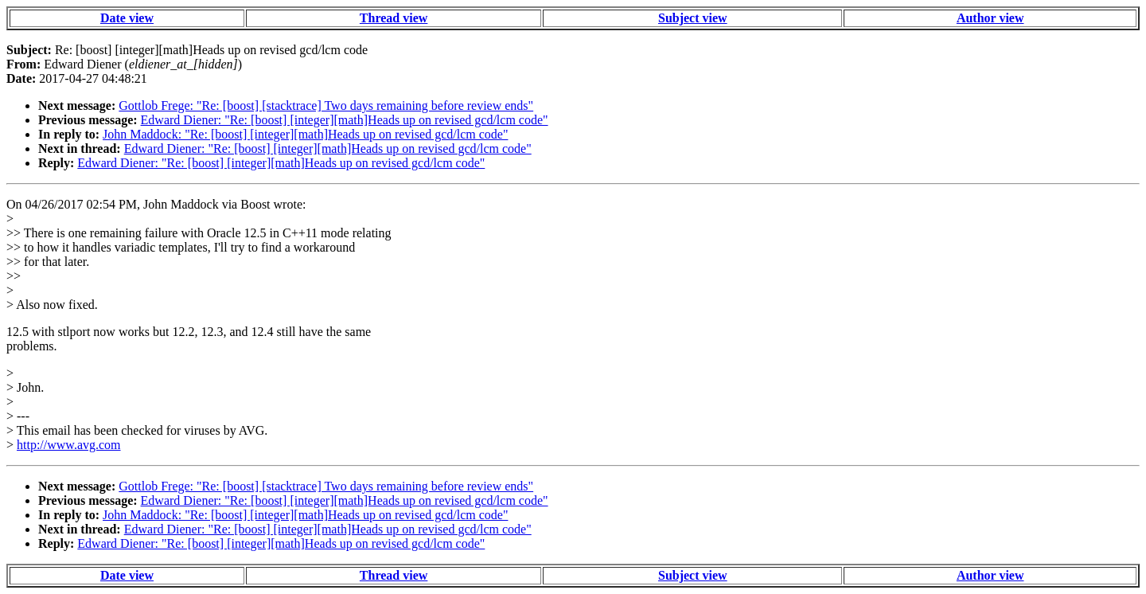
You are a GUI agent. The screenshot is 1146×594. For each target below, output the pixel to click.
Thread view (393, 18)
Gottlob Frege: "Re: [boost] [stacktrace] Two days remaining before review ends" (326, 105)
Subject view (692, 18)
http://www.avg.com (69, 444)
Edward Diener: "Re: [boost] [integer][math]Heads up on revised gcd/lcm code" (344, 120)
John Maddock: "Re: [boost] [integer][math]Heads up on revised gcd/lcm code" (305, 134)
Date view (127, 18)
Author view (990, 18)
